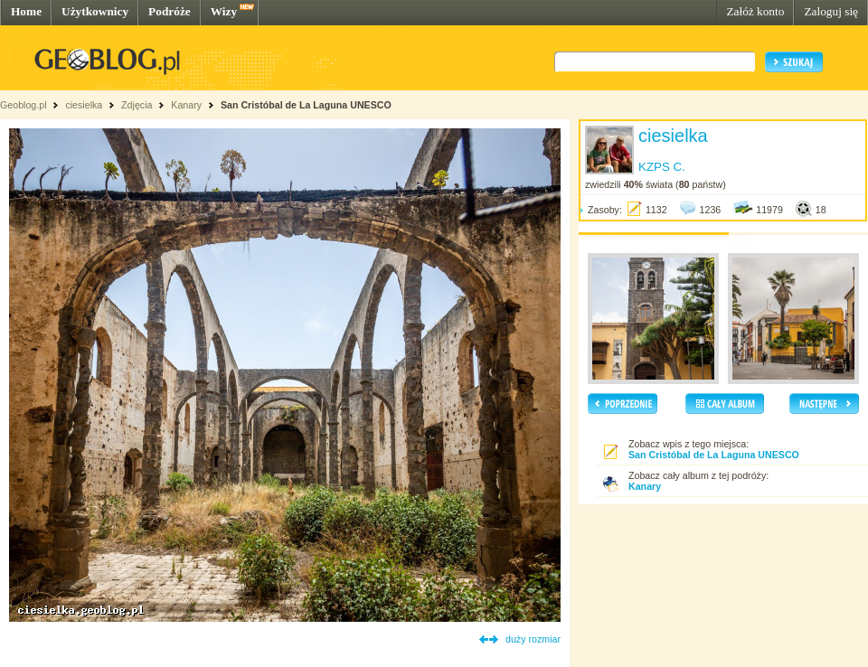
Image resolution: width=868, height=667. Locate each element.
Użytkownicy (94, 11)
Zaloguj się (831, 11)
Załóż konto (755, 11)
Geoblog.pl (23, 104)
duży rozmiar (533, 639)
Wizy (224, 11)
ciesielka (83, 104)
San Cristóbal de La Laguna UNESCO (306, 104)
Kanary (186, 104)
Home (26, 11)
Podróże (169, 11)
